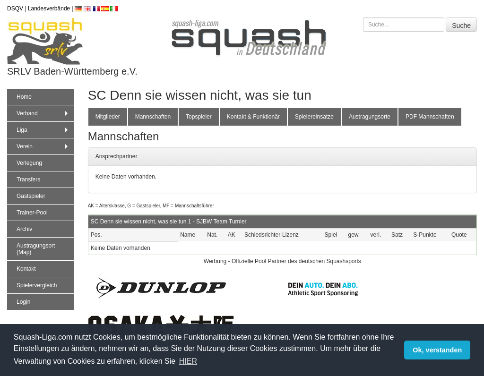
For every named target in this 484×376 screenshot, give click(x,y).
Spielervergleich (37, 285)
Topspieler (199, 116)
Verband (43, 113)
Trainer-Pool (32, 212)
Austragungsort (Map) (36, 249)
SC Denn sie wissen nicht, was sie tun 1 (141, 221)
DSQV (15, 8)
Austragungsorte (369, 116)
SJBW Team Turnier (221, 221)
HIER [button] (188, 361)
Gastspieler (31, 196)
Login (23, 302)
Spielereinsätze (314, 116)
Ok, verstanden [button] (437, 350)
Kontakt (26, 268)
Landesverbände (49, 8)
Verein (43, 146)
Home (24, 97)
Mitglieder (107, 116)
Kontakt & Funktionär (253, 116)
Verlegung (29, 163)
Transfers (28, 179)
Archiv (24, 229)
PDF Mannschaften (430, 116)
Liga (43, 130)
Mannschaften (153, 116)
